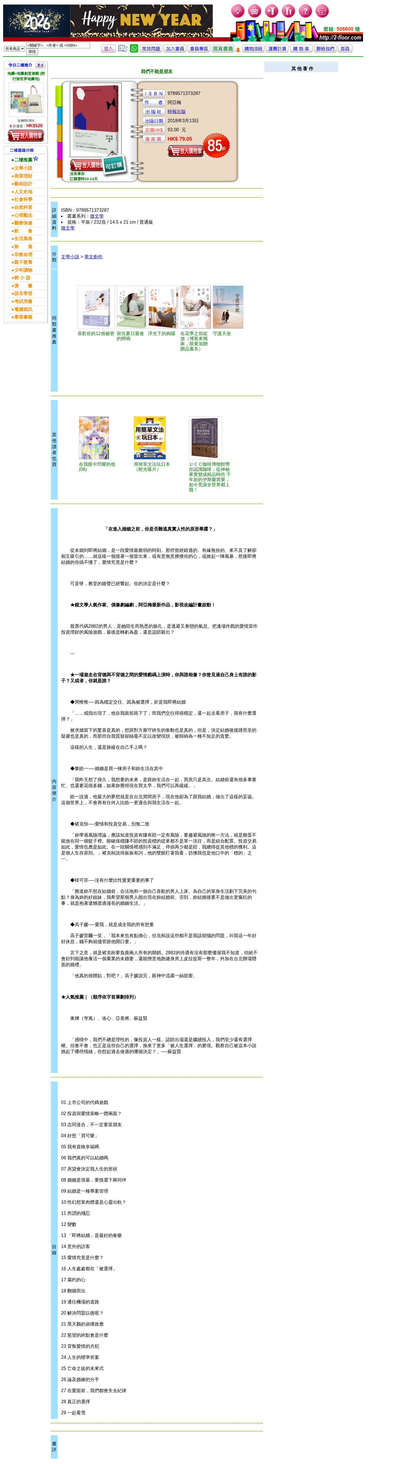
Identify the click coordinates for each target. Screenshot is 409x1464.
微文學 (97, 216)
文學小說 (70, 256)
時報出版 (177, 111)
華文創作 (93, 256)
